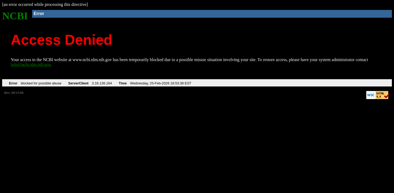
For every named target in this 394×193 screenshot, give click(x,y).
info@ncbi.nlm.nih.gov (30, 64)
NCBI (15, 15)
